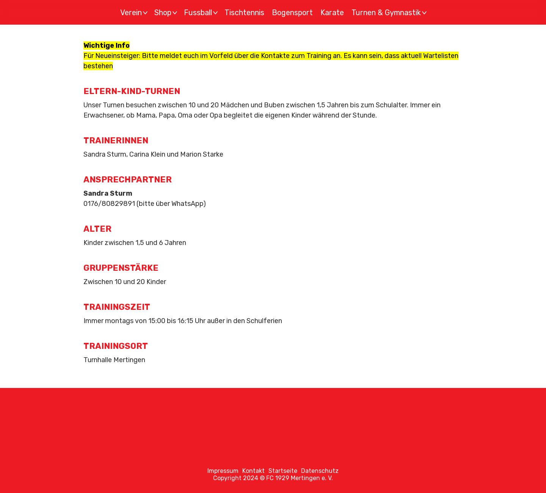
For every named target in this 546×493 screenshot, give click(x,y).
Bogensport (292, 12)
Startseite (282, 470)
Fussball (202, 12)
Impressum (222, 470)
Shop (166, 12)
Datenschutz (320, 470)
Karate (332, 12)
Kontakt (253, 470)
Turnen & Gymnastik (390, 12)
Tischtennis (244, 12)
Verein (135, 12)
